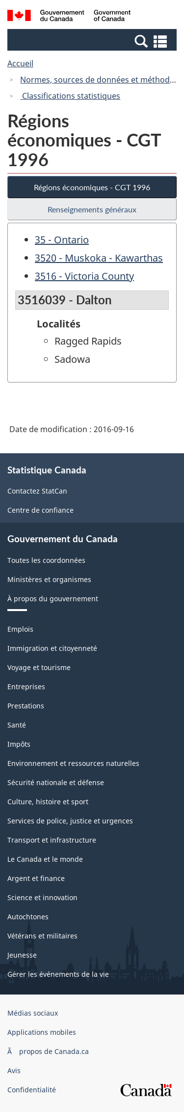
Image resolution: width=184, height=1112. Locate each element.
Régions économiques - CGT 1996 (92, 187)
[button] (93, 41)
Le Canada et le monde (45, 859)
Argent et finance (36, 878)
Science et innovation (42, 897)
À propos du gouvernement (52, 598)
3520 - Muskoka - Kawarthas (99, 257)
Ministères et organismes (49, 579)
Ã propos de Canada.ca (48, 1051)
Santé (16, 725)
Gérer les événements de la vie (58, 974)
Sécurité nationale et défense (55, 782)
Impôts (18, 744)
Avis (14, 1070)
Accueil (20, 63)
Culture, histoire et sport (47, 801)
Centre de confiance (40, 510)
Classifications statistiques (70, 95)
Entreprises (26, 686)
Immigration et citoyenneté (52, 648)
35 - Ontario (62, 239)
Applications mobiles (41, 1032)
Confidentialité (31, 1089)
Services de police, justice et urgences (70, 820)
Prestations (25, 705)
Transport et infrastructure (51, 840)
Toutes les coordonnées (46, 560)
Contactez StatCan (37, 491)
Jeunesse (22, 955)
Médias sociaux (32, 1013)
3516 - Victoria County (84, 276)
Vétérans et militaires (42, 935)
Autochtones (28, 916)
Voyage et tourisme (39, 667)
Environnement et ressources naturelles (73, 763)
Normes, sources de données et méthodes (99, 79)
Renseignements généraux (92, 209)
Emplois (20, 629)
